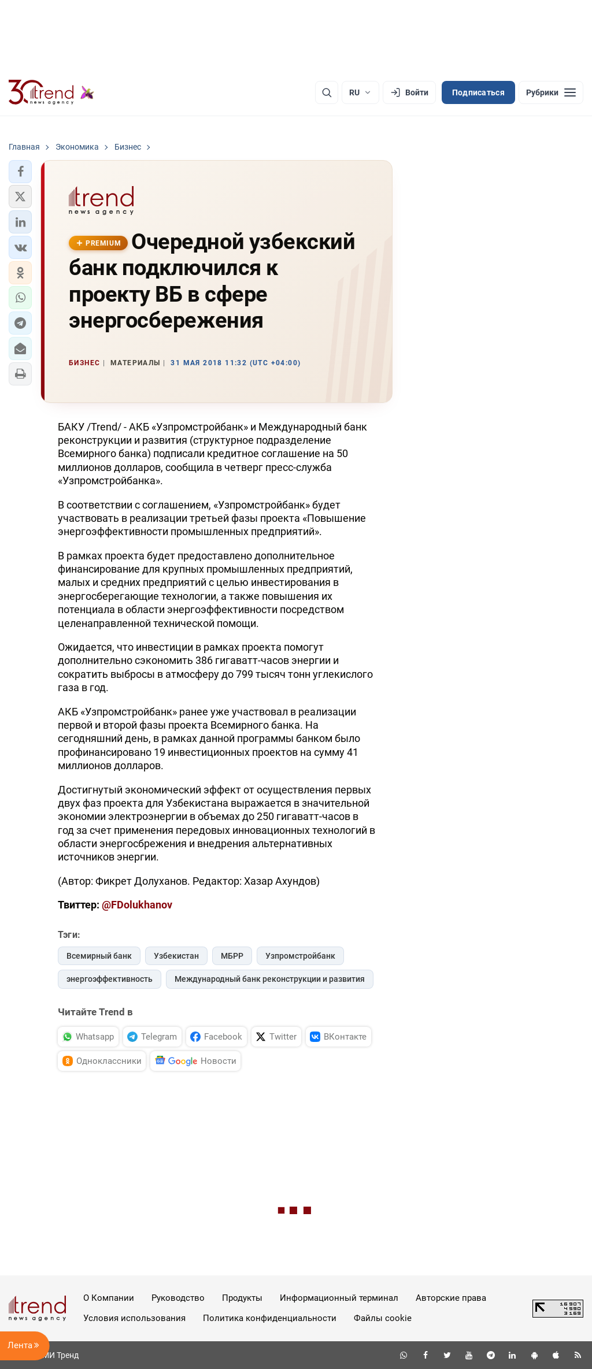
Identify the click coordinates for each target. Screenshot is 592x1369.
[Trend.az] (51, 92)
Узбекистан (176, 955)
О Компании (108, 1298)
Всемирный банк (99, 955)
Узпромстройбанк (300, 955)
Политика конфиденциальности (269, 1318)
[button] (20, 172)
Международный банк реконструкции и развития (270, 979)
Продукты (242, 1298)
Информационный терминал (339, 1298)
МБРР (232, 955)
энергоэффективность (109, 979)
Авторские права (451, 1298)
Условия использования (134, 1318)
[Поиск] (326, 92)
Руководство (178, 1298)
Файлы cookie (383, 1318)
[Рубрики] (551, 92)
